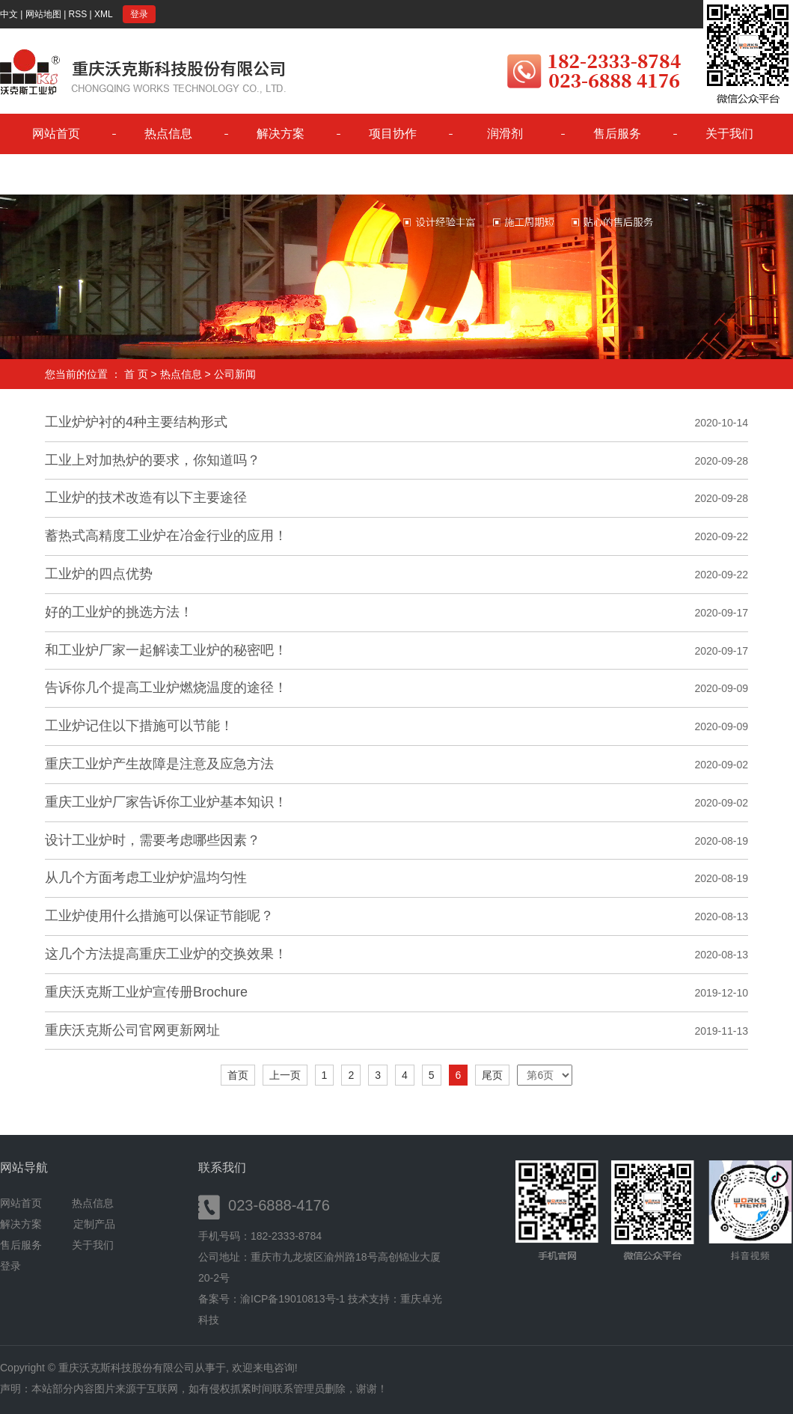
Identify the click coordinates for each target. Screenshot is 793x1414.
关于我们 (729, 133)
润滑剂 (505, 133)
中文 (9, 14)
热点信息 (168, 133)
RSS (78, 14)
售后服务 (617, 133)
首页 (237, 1075)
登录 (139, 14)
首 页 (136, 374)
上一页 (285, 1075)
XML (103, 14)
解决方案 (280, 133)
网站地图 (43, 14)
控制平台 (56, 174)
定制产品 (94, 1224)
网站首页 (56, 133)
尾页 (492, 1075)
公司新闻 (235, 374)
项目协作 (393, 133)
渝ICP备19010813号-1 (292, 1299)
